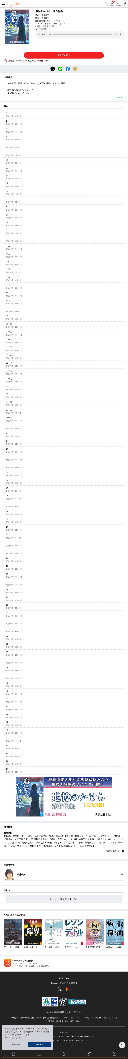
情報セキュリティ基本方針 (105, 1018)
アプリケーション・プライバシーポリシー (76, 1018)
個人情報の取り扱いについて (31, 1018)
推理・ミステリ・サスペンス (57, 24)
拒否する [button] (16, 1044)
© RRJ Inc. (64, 1032)
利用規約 (14, 1018)
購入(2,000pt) (64, 55)
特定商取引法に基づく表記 (58, 1021)
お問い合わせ (75, 1021)
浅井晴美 (45, 18)
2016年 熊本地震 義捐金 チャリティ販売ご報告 (64, 1012)
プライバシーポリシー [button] (14, 1038)
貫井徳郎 (45, 15)
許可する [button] (39, 1044)
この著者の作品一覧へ (114, 851)
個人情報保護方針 (51, 1018)
